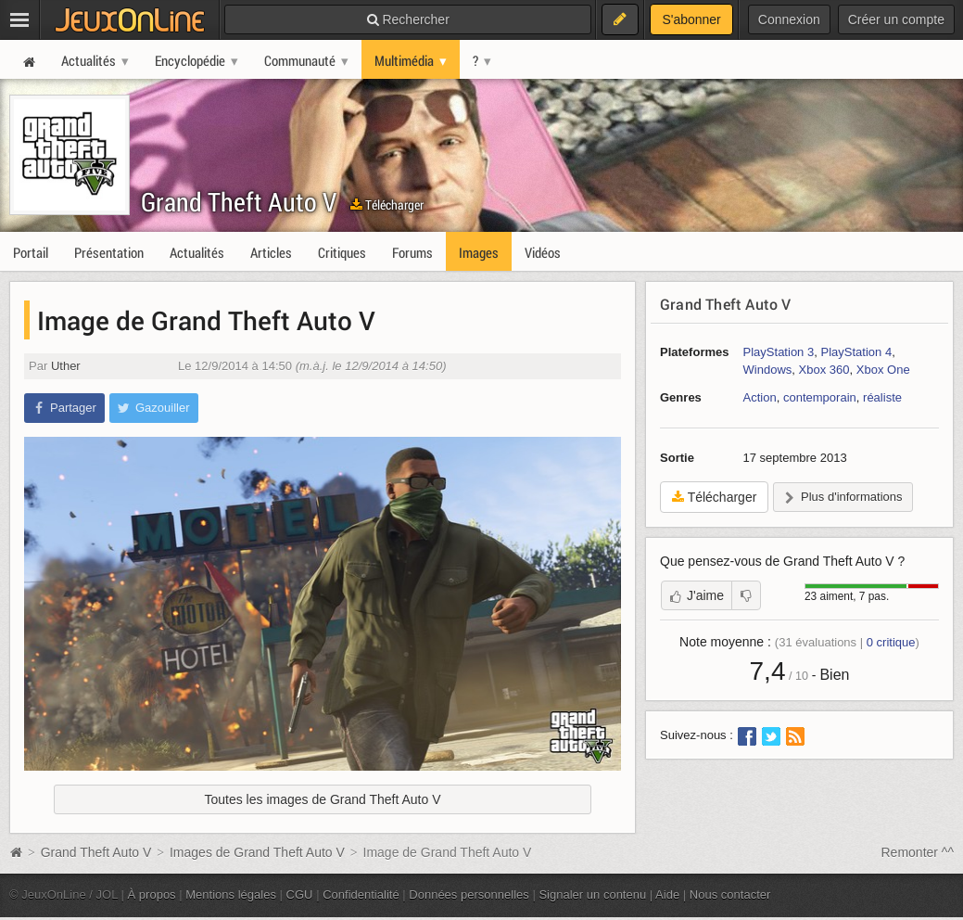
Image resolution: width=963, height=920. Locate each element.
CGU (299, 894)
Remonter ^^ (918, 852)
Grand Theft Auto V (238, 202)
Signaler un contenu (592, 894)
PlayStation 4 (856, 352)
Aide (667, 894)
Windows (767, 370)
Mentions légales (230, 894)
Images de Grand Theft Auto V (257, 852)
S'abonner (691, 19)
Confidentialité (361, 894)
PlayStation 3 (779, 352)
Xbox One (883, 370)
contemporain (819, 397)
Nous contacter (730, 894)
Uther (66, 366)
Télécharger (387, 204)
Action (760, 397)
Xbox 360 (824, 370)
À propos (152, 894)
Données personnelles (469, 894)
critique (891, 642)
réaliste (882, 397)
